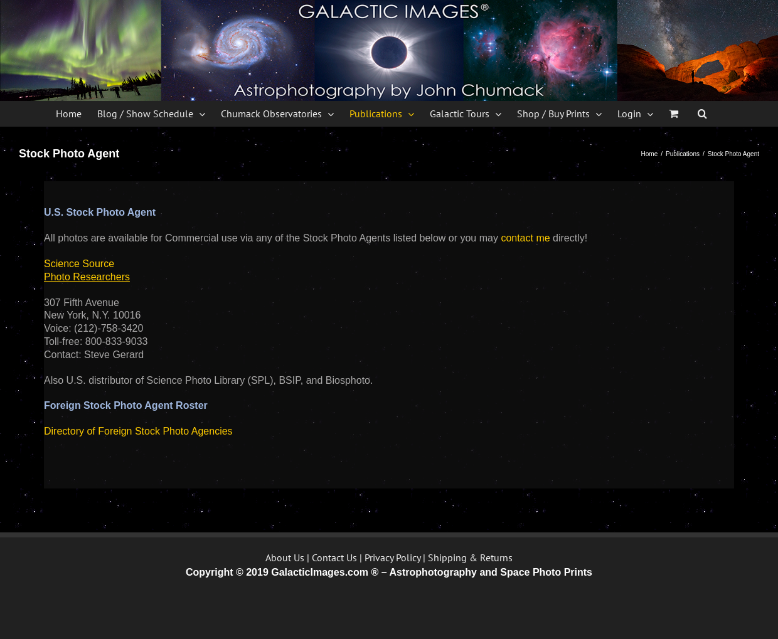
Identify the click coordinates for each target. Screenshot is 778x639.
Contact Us (334, 557)
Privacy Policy (392, 557)
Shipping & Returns (470, 557)
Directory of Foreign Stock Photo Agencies (138, 431)
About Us (284, 557)
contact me (525, 238)
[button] (702, 113)
